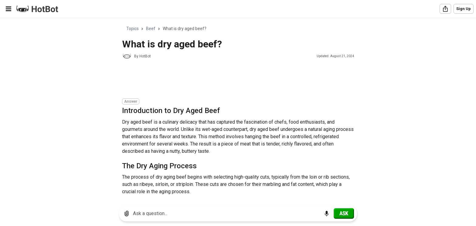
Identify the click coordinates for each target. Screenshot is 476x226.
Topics (132, 28)
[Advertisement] (232, 79)
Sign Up (463, 8)
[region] (238, 109)
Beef (150, 28)
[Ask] (344, 213)
